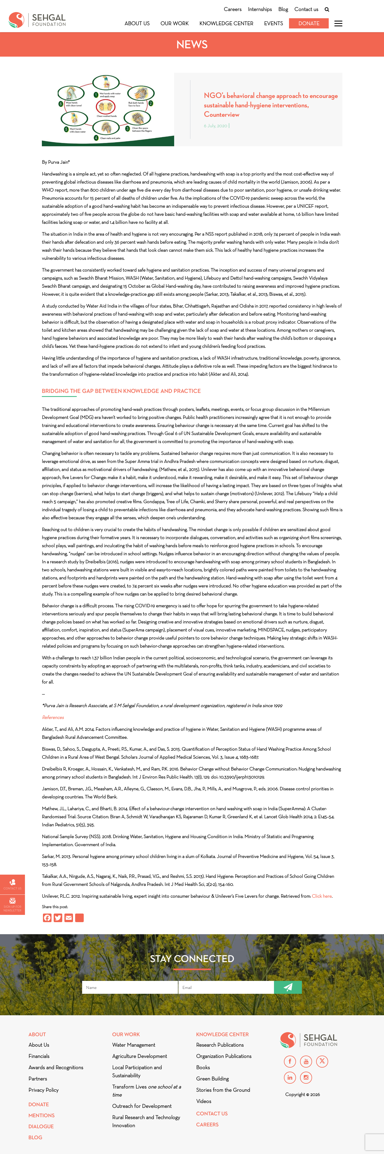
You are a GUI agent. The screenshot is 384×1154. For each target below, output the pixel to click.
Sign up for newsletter (12, 905)
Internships (260, 9)
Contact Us (212, 1114)
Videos (203, 1101)
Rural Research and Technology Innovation (146, 1121)
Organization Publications (223, 1056)
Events (273, 23)
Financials (38, 1056)
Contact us (306, 9)
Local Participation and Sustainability (137, 1071)
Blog (283, 9)
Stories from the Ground (223, 1090)
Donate (308, 23)
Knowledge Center (226, 23)
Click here (322, 896)
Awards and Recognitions (55, 1067)
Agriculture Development (139, 1056)
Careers (233, 9)
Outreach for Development (141, 1106)
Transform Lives (146, 1090)
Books (203, 1067)
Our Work (174, 23)
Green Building (212, 1078)
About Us (137, 23)
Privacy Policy (43, 1090)
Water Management (133, 1045)
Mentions (41, 1115)
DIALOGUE (41, 1126)
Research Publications (220, 1045)
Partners (37, 1078)
